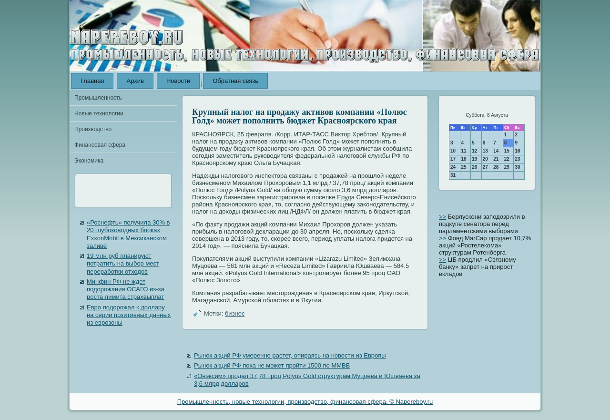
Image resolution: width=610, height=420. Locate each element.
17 (453, 159)
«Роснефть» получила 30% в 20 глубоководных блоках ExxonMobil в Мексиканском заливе (128, 234)
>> (442, 216)
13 (485, 151)
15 (506, 151)
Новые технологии (98, 113)
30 (517, 167)
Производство (93, 129)
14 (495, 151)
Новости (178, 80)
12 (474, 151)
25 (464, 167)
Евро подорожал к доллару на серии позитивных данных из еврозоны (129, 315)
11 (464, 151)
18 (464, 159)
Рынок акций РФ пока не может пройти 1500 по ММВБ (272, 365)
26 (474, 167)
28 (495, 167)
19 (474, 159)
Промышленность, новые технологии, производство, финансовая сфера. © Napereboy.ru (305, 401)
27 (485, 167)
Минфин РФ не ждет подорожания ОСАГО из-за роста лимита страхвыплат (125, 289)
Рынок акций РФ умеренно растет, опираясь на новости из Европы (290, 355)
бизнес (235, 313)
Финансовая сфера (99, 145)
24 (453, 167)
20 (485, 159)
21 (495, 159)
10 (453, 151)
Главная (92, 80)
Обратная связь (235, 80)
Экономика (88, 160)
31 (453, 175)
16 (517, 151)
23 (517, 159)
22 (506, 159)
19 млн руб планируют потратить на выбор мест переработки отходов (123, 263)
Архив (134, 80)
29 (506, 167)
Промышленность (98, 97)
